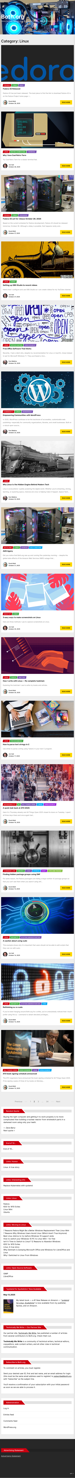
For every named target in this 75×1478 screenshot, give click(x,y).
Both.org (12, 16)
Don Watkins (13, 361)
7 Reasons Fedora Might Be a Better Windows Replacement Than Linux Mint (36, 1230)
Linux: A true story (11, 1167)
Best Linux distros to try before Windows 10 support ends (28, 1236)
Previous (18, 1101)
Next (58, 1101)
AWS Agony (8, 551)
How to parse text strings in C (16, 744)
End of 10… (8, 1149)
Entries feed (8, 1414)
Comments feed (10, 1421)
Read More (66, 102)
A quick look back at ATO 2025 (16, 808)
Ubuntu (6, 1212)
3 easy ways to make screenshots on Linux (22, 617)
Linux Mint (7, 1209)
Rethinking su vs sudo (12, 1007)
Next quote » (9, 1130)
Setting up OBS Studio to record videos (20, 285)
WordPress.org (9, 1427)
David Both (12, 101)
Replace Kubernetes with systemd (18, 1185)
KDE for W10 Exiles (11, 1206)
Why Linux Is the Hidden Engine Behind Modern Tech (26, 484)
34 (47, 1101)
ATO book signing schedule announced (20, 1074)
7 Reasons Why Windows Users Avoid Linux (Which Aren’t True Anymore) (35, 1233)
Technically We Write (27, 1333)
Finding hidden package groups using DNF (21, 874)
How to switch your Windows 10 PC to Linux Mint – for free (29, 1239)
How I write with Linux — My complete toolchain (23, 681)
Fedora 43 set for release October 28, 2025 (22, 219)
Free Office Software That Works (17, 349)
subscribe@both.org (62, 1376)
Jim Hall (11, 165)
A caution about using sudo (15, 941)
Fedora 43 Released (11, 89)
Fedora (6, 1204)
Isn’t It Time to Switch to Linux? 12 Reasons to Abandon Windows (31, 1241)
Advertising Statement (11, 1456)
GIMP (5, 1273)
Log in (6, 1408)
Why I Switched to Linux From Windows (20, 1255)
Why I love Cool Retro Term (14, 155)
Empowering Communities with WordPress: (22, 415)
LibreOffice (8, 1276)
